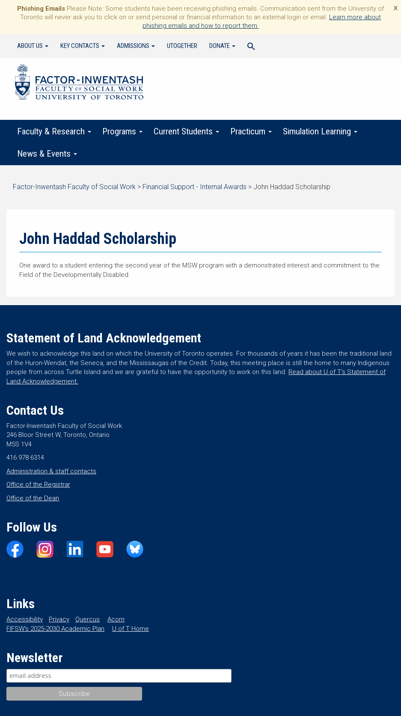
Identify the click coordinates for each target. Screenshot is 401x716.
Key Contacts (82, 46)
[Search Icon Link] (251, 47)
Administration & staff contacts (51, 471)
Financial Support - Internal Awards (195, 187)
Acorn (116, 619)
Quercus (87, 619)
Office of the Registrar (38, 484)
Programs (122, 131)
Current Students (186, 131)
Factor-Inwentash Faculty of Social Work (79, 83)
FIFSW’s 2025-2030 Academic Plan (55, 629)
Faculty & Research (54, 131)
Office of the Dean (32, 498)
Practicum (251, 131)
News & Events (47, 154)
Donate (222, 46)
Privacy (59, 619)
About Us (32, 46)
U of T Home (130, 629)
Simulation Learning (320, 131)
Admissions (136, 46)
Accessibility (24, 619)
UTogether (182, 46)
